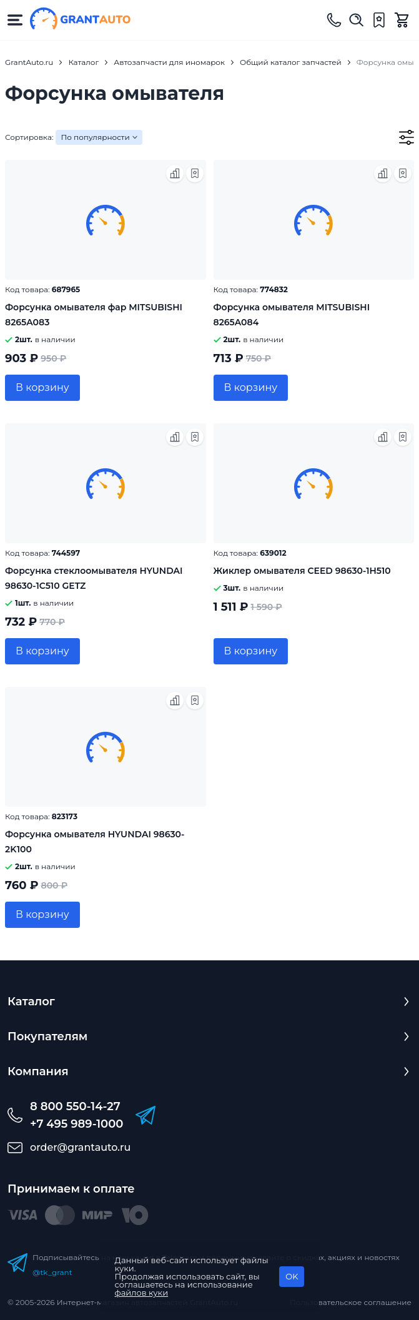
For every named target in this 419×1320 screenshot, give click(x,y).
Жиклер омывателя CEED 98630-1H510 (302, 570)
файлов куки (142, 1293)
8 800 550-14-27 (75, 1106)
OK (291, 1276)
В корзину (42, 387)
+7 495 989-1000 (76, 1124)
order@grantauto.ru (80, 1147)
